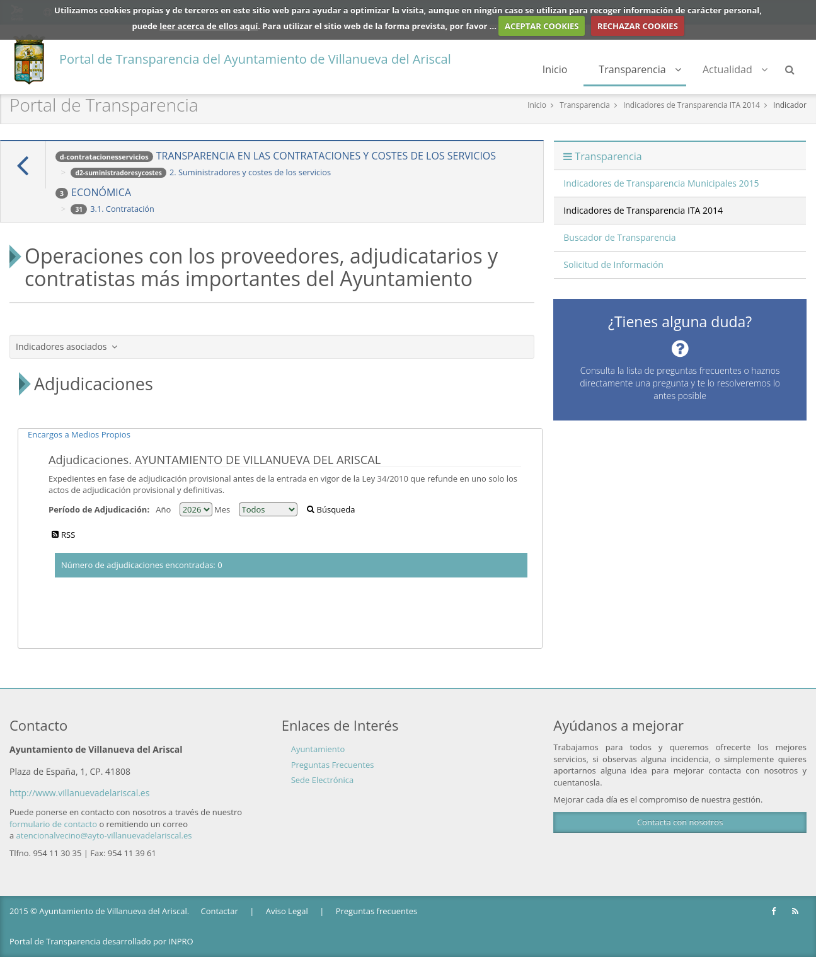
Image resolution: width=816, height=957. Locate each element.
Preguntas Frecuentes (332, 764)
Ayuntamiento (318, 749)
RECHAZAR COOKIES (637, 26)
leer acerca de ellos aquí (208, 26)
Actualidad (735, 69)
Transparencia (640, 69)
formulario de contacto (53, 824)
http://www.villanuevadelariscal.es (79, 793)
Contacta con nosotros (680, 822)
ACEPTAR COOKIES (542, 26)
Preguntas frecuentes (376, 911)
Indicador (790, 105)
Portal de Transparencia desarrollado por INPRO (101, 941)
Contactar (219, 911)
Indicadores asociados (66, 346)
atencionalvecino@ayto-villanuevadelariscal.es (104, 835)
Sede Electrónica (322, 780)
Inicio (555, 69)
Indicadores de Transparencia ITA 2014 (691, 105)
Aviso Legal (287, 911)
